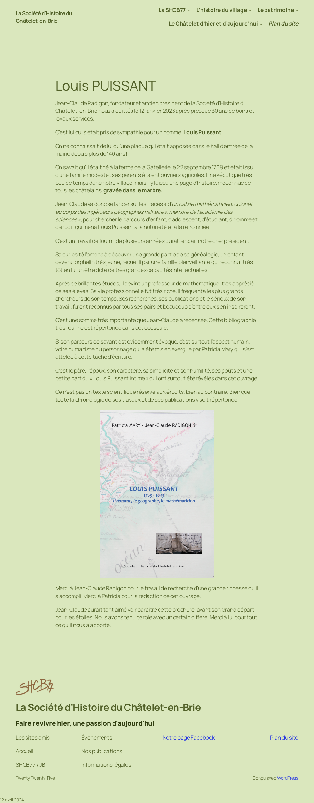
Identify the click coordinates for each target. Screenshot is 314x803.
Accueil (24, 751)
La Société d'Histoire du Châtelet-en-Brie (45, 16)
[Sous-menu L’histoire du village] (249, 10)
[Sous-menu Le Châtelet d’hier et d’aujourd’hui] (260, 23)
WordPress (287, 778)
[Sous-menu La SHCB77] (188, 10)
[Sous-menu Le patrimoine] (296, 10)
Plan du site (284, 737)
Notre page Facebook (189, 737)
